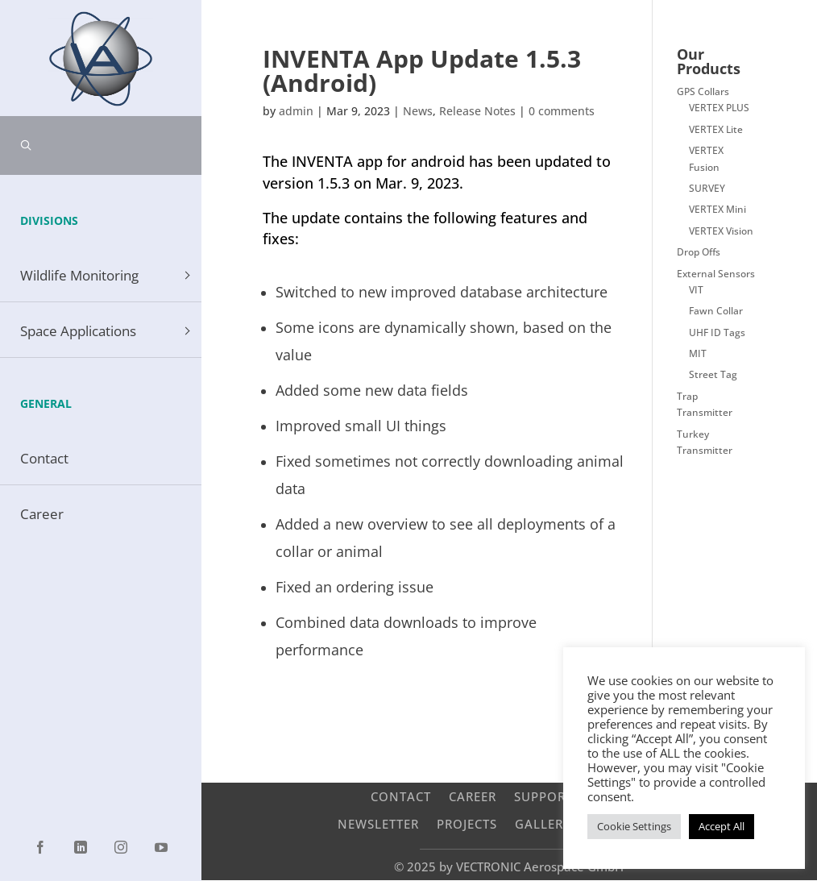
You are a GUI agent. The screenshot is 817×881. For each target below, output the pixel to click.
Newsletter (378, 823)
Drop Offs (698, 252)
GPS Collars (703, 91)
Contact (401, 796)
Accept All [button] (721, 826)
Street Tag (713, 374)
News (418, 110)
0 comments (562, 110)
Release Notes (477, 110)
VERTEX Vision (721, 231)
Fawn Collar (716, 311)
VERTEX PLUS (719, 107)
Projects (467, 823)
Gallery (543, 823)
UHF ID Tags (717, 332)
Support (543, 796)
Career (472, 796)
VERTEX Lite (716, 129)
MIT (698, 353)
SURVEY (707, 188)
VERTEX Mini (717, 209)
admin (296, 110)
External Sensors (716, 274)
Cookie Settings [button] (634, 826)
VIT (696, 290)
